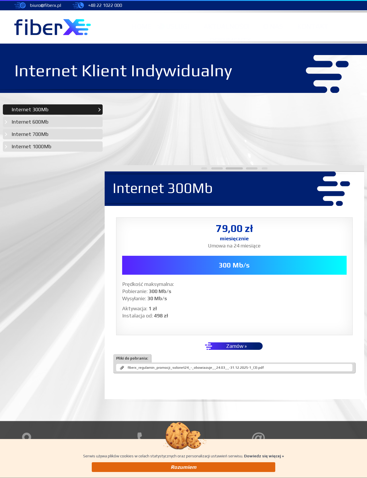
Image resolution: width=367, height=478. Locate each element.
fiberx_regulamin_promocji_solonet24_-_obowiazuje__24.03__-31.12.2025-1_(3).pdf (196, 307)
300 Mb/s (234, 204)
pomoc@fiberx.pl (287, 420)
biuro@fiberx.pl (45, 5)
